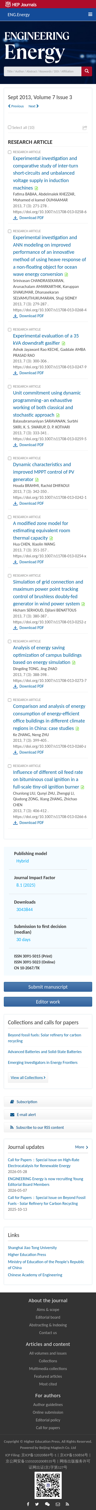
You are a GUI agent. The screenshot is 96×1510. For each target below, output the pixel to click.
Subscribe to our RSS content (37, 1127)
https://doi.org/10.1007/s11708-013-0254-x (49, 556)
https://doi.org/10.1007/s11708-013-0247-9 (50, 366)
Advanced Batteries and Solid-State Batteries (45, 1051)
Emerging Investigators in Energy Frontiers (43, 1062)
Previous (16, 106)
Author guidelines (48, 1404)
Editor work (48, 1002)
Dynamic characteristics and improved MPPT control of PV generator (43, 471)
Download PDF (31, 217)
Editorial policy (48, 1420)
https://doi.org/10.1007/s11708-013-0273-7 (50, 680)
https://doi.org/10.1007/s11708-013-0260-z (49, 746)
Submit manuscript (48, 987)
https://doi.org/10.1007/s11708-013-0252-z (49, 622)
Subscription (23, 1101)
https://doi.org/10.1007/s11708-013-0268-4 (50, 309)
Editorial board (48, 1317)
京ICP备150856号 (74, 1455)
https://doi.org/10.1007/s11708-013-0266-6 (50, 816)
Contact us (48, 1332)
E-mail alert (23, 1114)
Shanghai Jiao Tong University (32, 1247)
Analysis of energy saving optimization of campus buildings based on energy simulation (47, 654)
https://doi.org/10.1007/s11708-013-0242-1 (50, 497)
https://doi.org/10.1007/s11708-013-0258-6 (50, 211)
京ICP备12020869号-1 (39, 1455)
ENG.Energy (19, 14)
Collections (48, 1360)
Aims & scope (48, 1309)
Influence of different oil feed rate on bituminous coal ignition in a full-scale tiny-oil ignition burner (48, 779)
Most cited (48, 1384)
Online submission (48, 1412)
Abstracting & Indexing (48, 1325)
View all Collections (28, 1077)
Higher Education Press (27, 1254)
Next (34, 106)
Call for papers (48, 1427)
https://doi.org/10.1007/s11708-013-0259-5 (50, 438)
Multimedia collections (48, 1368)
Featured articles (48, 1376)
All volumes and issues (48, 1353)
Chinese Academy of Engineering (35, 1274)
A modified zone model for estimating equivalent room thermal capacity (41, 530)
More (79, 1147)
